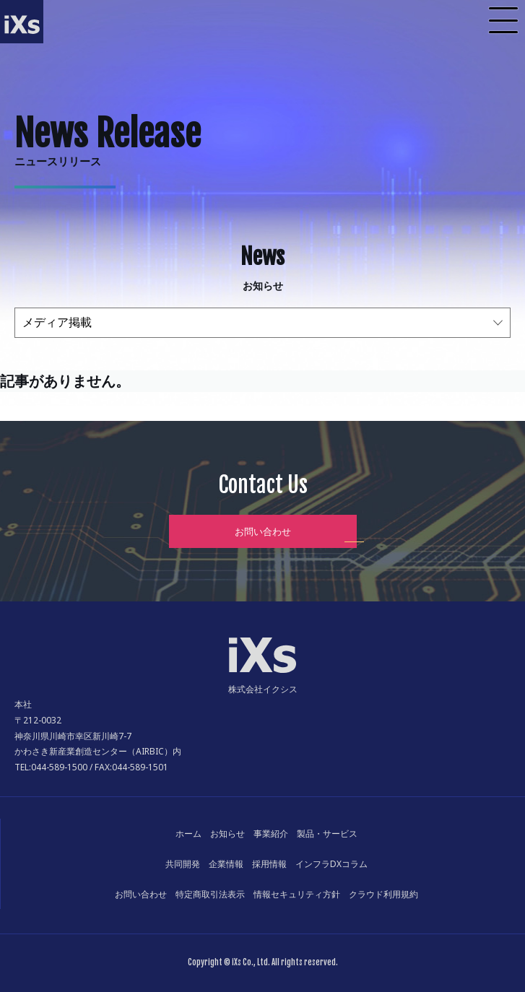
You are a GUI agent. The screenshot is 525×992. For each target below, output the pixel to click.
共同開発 (182, 864)
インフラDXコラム (331, 864)
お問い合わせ (263, 531)
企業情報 (226, 864)
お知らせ (227, 833)
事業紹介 (270, 833)
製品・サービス (327, 833)
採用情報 (269, 864)
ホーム (188, 833)
